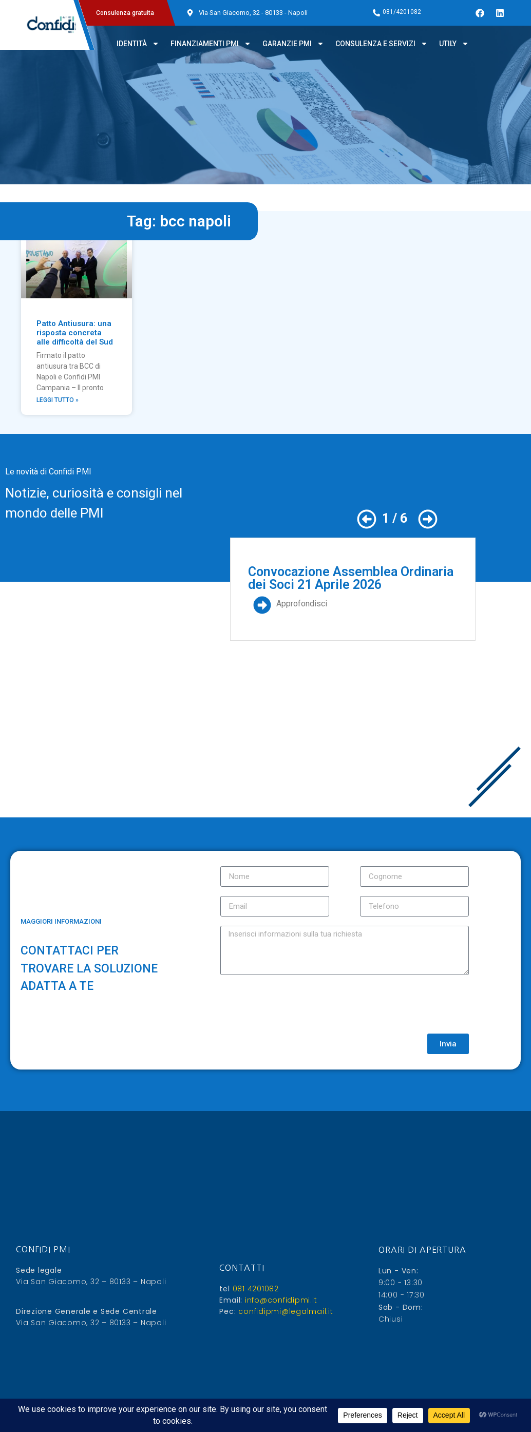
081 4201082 (254, 1289)
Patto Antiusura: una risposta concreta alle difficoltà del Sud (74, 333)
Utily (454, 43)
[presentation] (298, 1004)
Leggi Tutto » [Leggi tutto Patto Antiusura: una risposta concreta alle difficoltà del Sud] (57, 400)
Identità (138, 43)
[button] (366, 519)
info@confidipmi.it (279, 1300)
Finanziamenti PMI (210, 43)
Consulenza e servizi (381, 43)
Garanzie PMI (293, 43)
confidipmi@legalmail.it (284, 1311)
